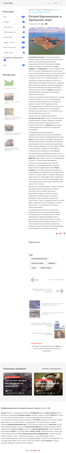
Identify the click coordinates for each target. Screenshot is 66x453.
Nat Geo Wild (8, 37)
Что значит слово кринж (11, 87)
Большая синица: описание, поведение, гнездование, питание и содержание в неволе (13, 117)
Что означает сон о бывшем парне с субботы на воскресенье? (53, 304)
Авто (5, 65)
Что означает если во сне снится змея (47, 385)
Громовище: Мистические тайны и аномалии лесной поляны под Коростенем (42, 290)
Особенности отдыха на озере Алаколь (12, 101)
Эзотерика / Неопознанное (13, 58)
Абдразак (51, 263)
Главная (31, 10)
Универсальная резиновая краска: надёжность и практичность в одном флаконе (41, 324)
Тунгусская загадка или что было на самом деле (53, 313)
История (6, 22)
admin (10, 391)
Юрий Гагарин (46, 268)
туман (34, 268)
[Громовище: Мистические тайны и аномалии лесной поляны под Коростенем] (59, 291)
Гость (54, 3)
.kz (7, 3)
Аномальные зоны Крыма (56, 279)
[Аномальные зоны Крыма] (35, 280)
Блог (5, 17)
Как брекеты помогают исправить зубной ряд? (42, 333)
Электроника (8, 27)
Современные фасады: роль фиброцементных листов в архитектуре (12, 148)
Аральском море (37, 263)
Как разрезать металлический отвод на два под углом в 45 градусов (13, 133)
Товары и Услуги (9, 42)
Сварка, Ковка (8, 53)
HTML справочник (10, 32)
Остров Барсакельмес (39, 259)
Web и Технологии (10, 47)
